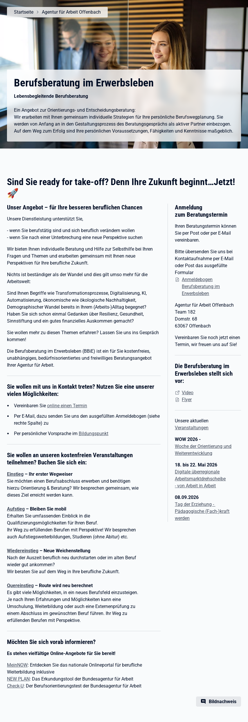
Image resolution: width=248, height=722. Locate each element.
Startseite (23, 12)
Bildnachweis (222, 701)
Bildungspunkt (93, 433)
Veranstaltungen (192, 427)
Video (187, 392)
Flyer (187, 399)
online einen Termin (67, 405)
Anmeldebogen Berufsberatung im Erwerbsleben (201, 286)
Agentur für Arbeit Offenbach (71, 12)
